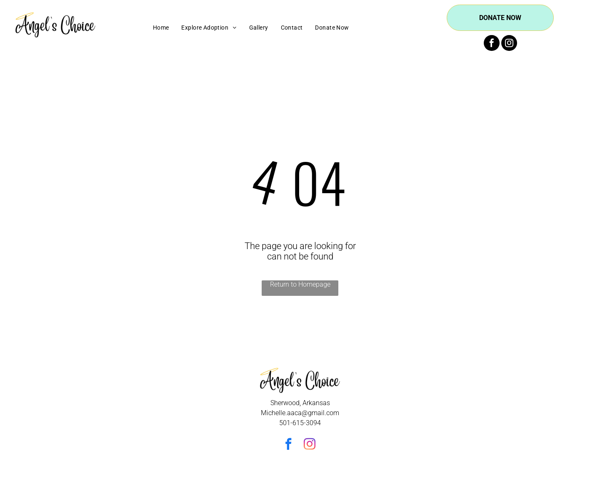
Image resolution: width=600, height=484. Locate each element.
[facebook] (492, 44)
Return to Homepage (300, 284)
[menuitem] (161, 27)
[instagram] (509, 44)
